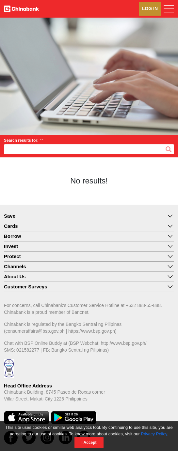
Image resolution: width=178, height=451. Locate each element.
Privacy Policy (154, 433)
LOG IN (150, 8)
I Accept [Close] (88, 442)
